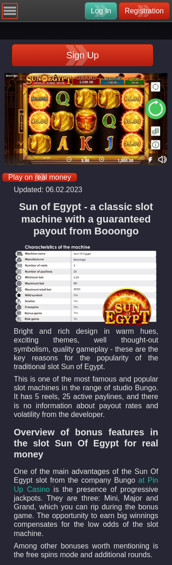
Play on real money (39, 177)
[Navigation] (10, 11)
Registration (144, 11)
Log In (101, 11)
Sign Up (82, 55)
